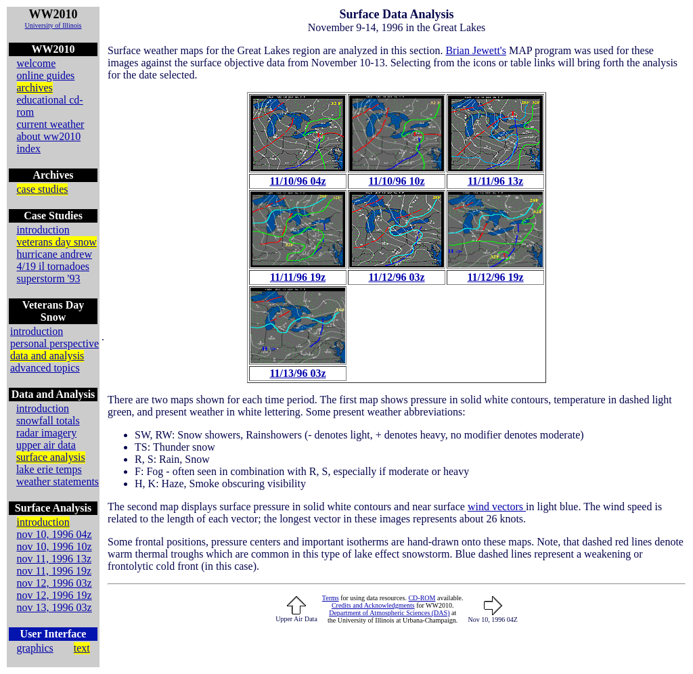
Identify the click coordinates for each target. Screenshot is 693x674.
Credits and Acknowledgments (373, 605)
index (29, 148)
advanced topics (45, 368)
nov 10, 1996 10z (54, 546)
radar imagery (46, 433)
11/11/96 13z (495, 181)
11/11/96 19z (298, 277)
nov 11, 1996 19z (54, 571)
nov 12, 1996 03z (54, 583)
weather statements (57, 481)
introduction (43, 229)
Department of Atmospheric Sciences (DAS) (389, 612)
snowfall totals (48, 420)
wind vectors (497, 506)
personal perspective (54, 343)
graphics (35, 648)
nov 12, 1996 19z (54, 595)
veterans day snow (57, 242)
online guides (46, 75)
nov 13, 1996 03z (54, 607)
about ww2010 (49, 136)
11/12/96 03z (396, 277)
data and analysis (47, 355)
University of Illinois (53, 25)
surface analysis (50, 457)
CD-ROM (421, 598)
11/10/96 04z (297, 181)
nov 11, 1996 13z (54, 558)
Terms (330, 598)
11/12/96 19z (495, 277)
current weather (51, 124)
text (82, 648)
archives (35, 87)
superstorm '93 (49, 278)
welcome (36, 63)
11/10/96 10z (396, 181)
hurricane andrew (55, 254)
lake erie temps (49, 469)
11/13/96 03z (297, 373)
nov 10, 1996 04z (54, 534)
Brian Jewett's (475, 50)
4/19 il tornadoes (53, 266)
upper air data (46, 445)
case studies (42, 189)
